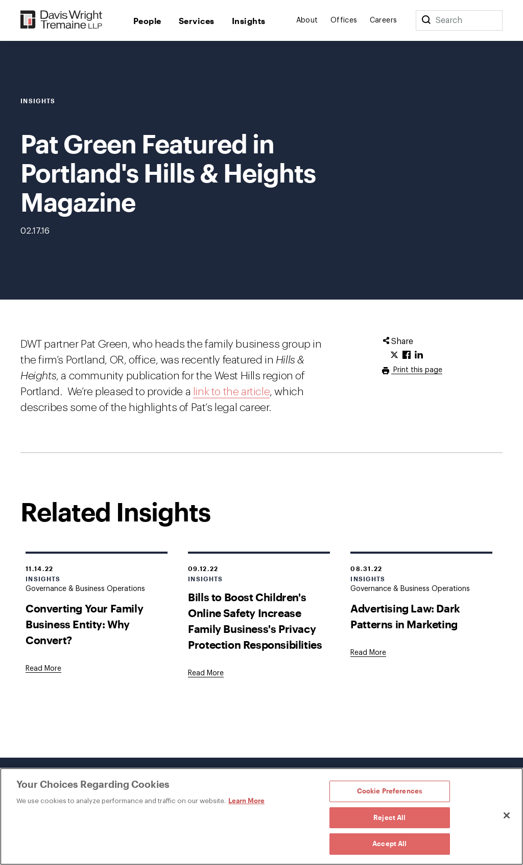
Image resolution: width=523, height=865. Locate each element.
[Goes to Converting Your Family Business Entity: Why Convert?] (43, 668)
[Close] (506, 815)
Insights (249, 21)
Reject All (389, 817)
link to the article (231, 391)
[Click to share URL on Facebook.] (406, 355)
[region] (261, 816)
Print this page (416, 370)
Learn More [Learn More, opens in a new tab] (246, 800)
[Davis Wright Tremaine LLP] (61, 20)
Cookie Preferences (389, 791)
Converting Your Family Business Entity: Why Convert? (84, 624)
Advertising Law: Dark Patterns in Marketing (405, 616)
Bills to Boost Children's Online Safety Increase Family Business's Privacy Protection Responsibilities (255, 620)
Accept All (389, 843)
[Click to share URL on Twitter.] (394, 355)
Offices (344, 20)
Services (197, 21)
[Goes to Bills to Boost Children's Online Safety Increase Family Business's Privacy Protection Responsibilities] (206, 673)
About (307, 20)
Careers (383, 20)
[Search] (426, 20)
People (147, 21)
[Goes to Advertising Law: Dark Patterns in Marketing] (368, 652)
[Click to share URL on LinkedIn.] (419, 355)
